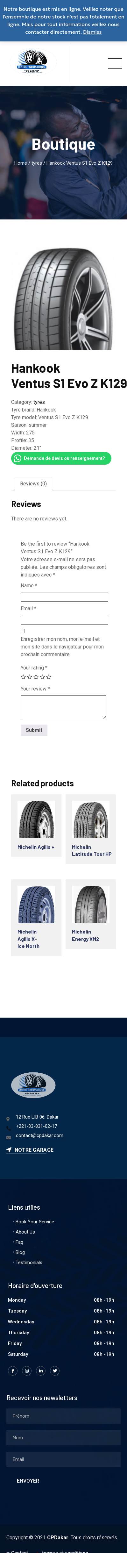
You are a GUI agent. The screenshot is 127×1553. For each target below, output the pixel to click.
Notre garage (29, 1150)
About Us (25, 1232)
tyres (37, 163)
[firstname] (63, 1416)
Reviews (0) (33, 484)
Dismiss (92, 32)
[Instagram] (27, 1371)
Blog (20, 1252)
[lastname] (63, 1437)
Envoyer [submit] (28, 1481)
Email (28, 608)
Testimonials (29, 1262)
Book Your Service (35, 1222)
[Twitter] (55, 1371)
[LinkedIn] (41, 1371)
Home (20, 163)
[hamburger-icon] (115, 63)
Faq (19, 1242)
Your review (35, 689)
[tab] (33, 483)
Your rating (34, 668)
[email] (63, 1459)
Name (29, 586)
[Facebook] (13, 1371)
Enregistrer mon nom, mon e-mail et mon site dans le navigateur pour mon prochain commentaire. (62, 646)
